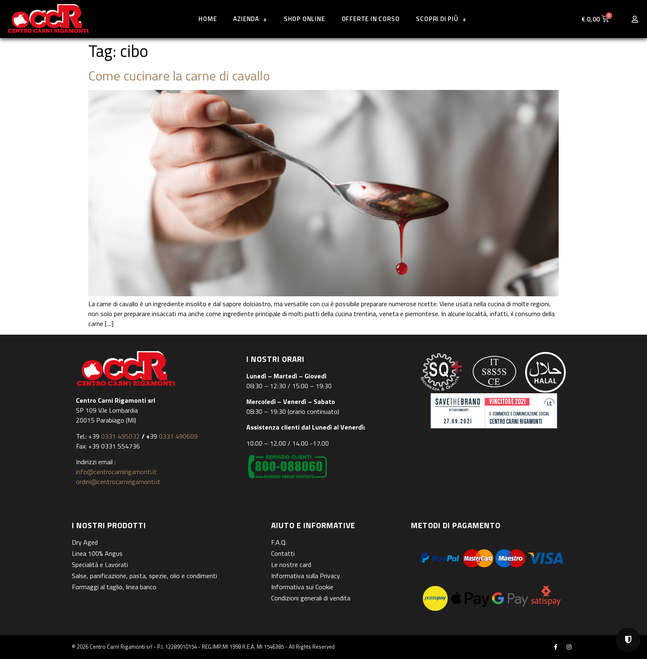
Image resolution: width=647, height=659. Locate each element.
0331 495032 (120, 436)
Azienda (250, 19)
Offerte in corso (371, 19)
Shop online (304, 19)
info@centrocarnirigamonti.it (116, 472)
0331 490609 (177, 436)
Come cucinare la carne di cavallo (179, 75)
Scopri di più (441, 19)
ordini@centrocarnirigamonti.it (118, 482)
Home (207, 19)
